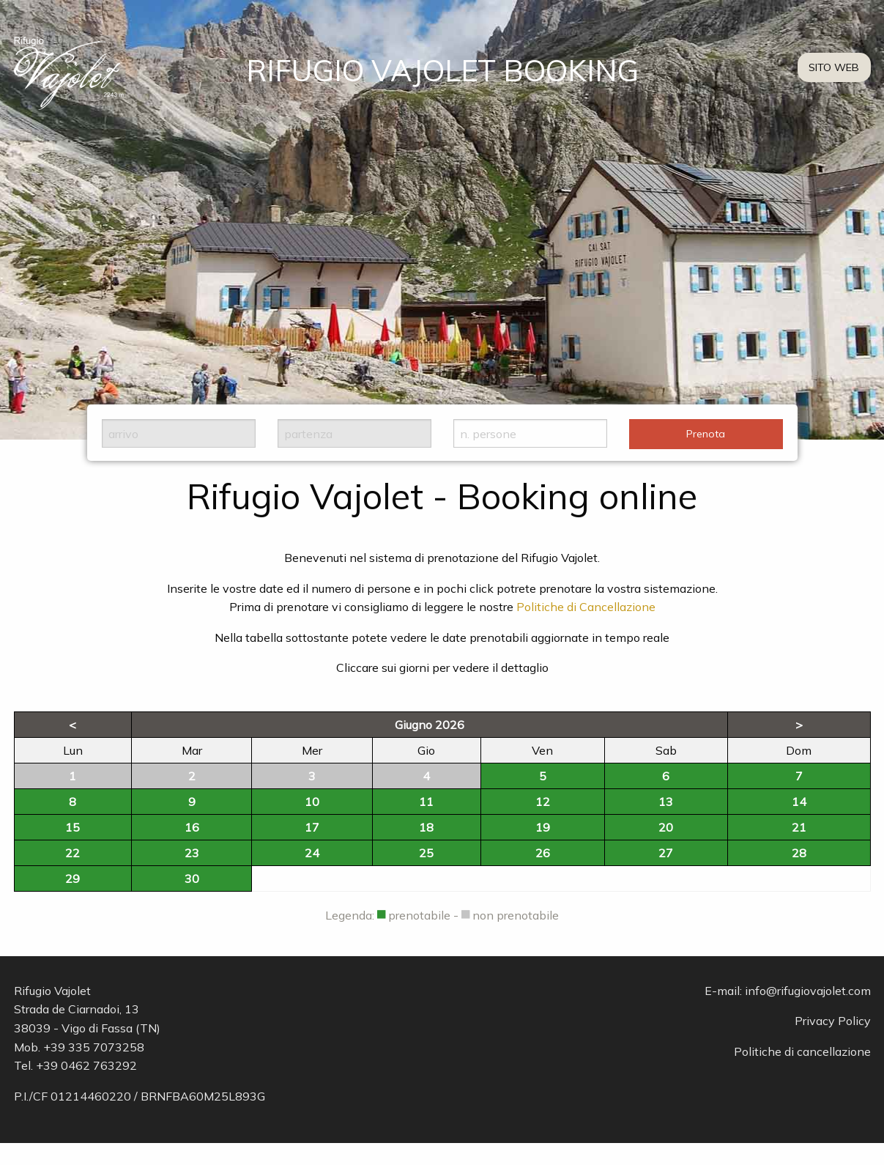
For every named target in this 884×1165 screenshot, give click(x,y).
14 (799, 801)
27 (665, 853)
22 (72, 853)
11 (426, 801)
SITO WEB (834, 67)
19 (542, 827)
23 (192, 853)
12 (542, 801)
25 (426, 853)
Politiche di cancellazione (802, 1051)
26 (542, 853)
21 (799, 827)
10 (312, 801)
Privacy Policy (833, 1020)
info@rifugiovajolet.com (808, 990)
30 (192, 878)
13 (665, 801)
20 (665, 827)
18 (426, 827)
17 (312, 827)
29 (72, 878)
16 (192, 827)
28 (799, 853)
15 (72, 827)
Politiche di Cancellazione (585, 606)
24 (312, 853)
